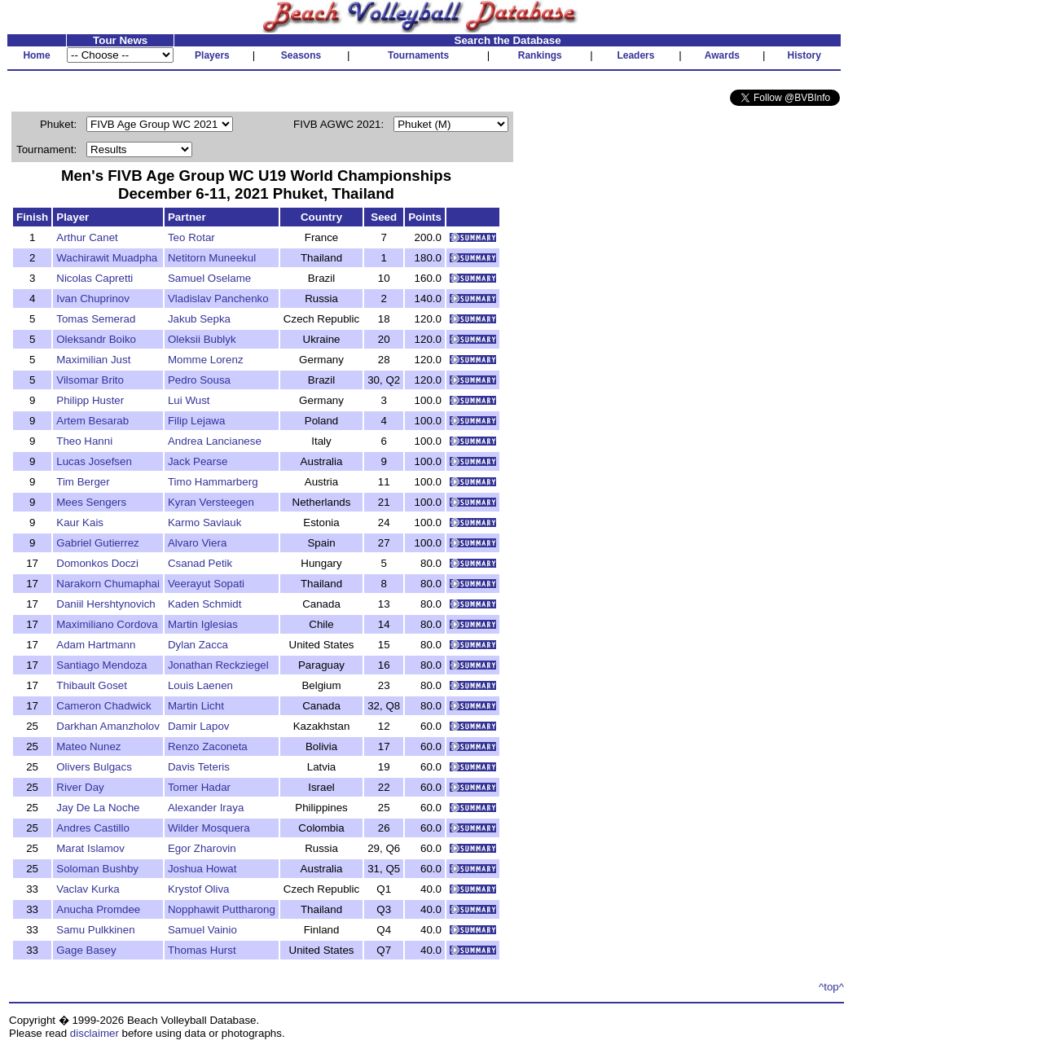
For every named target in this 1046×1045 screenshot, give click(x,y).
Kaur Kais (79, 522)
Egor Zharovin (202, 848)
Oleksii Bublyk (202, 339)
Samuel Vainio (202, 930)
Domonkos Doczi (97, 563)
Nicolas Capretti (94, 278)
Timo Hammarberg (213, 482)
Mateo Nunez (88, 746)
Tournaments (418, 55)
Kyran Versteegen (211, 502)
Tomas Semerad (95, 319)
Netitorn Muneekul (212, 258)
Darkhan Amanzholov (108, 726)
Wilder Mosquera (209, 828)
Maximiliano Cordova (106, 624)
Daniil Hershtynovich (105, 604)
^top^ (831, 987)
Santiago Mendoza (101, 665)
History (804, 55)
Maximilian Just (93, 359)
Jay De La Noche (97, 807)
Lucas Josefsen (94, 461)
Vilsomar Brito (90, 380)
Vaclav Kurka (88, 889)
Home (36, 55)
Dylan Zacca (198, 645)
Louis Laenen (200, 685)
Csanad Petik (200, 563)
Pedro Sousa (199, 380)
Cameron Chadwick (103, 706)
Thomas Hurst (202, 950)
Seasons (301, 55)
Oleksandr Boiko (96, 339)
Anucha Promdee (98, 909)
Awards (722, 55)
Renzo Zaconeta (208, 746)
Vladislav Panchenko (218, 298)
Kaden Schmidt (204, 604)
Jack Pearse (197, 461)
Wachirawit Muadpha (106, 258)
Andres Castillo (93, 828)
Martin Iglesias (203, 624)
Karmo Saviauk (204, 522)
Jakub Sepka (199, 319)
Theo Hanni (84, 441)
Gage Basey (86, 950)
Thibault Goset (91, 685)
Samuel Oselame (209, 278)
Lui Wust (189, 400)
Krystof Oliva (199, 889)
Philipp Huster (90, 400)
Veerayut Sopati (206, 583)
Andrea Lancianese (215, 441)
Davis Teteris (199, 767)
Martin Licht (196, 706)
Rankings (540, 55)
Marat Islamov (90, 848)
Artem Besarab (92, 421)
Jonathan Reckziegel (218, 665)
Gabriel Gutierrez (97, 543)
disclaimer (94, 1033)
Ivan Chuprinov (93, 298)
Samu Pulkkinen (95, 930)
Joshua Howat (202, 869)
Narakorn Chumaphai (108, 583)
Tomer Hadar (199, 787)
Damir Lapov (199, 726)
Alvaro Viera (197, 543)
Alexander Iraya (206, 807)
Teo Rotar (191, 237)
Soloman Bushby (97, 869)
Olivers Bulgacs (94, 767)
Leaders (635, 55)
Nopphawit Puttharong (221, 909)
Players (212, 55)
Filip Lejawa (196, 421)
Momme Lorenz (206, 359)
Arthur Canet (87, 237)
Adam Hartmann (95, 645)
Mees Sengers (91, 502)
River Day (80, 787)
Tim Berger (82, 482)
